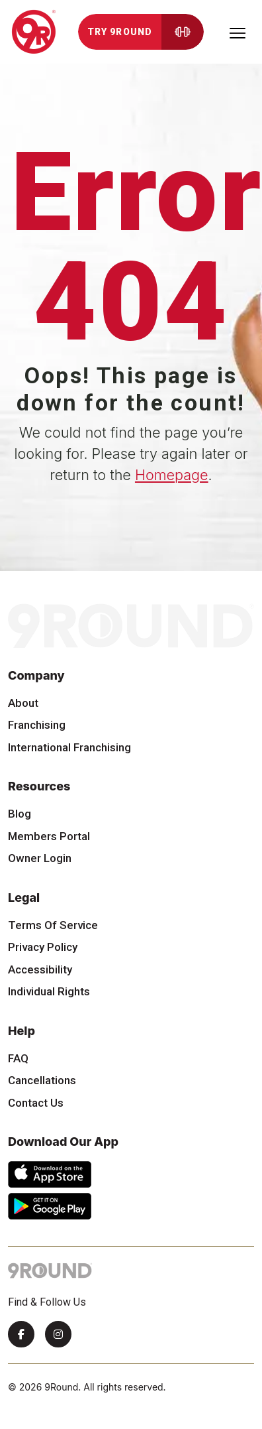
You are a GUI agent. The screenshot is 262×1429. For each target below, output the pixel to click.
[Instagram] (58, 1334)
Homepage (171, 474)
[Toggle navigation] (237, 31)
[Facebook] (21, 1334)
